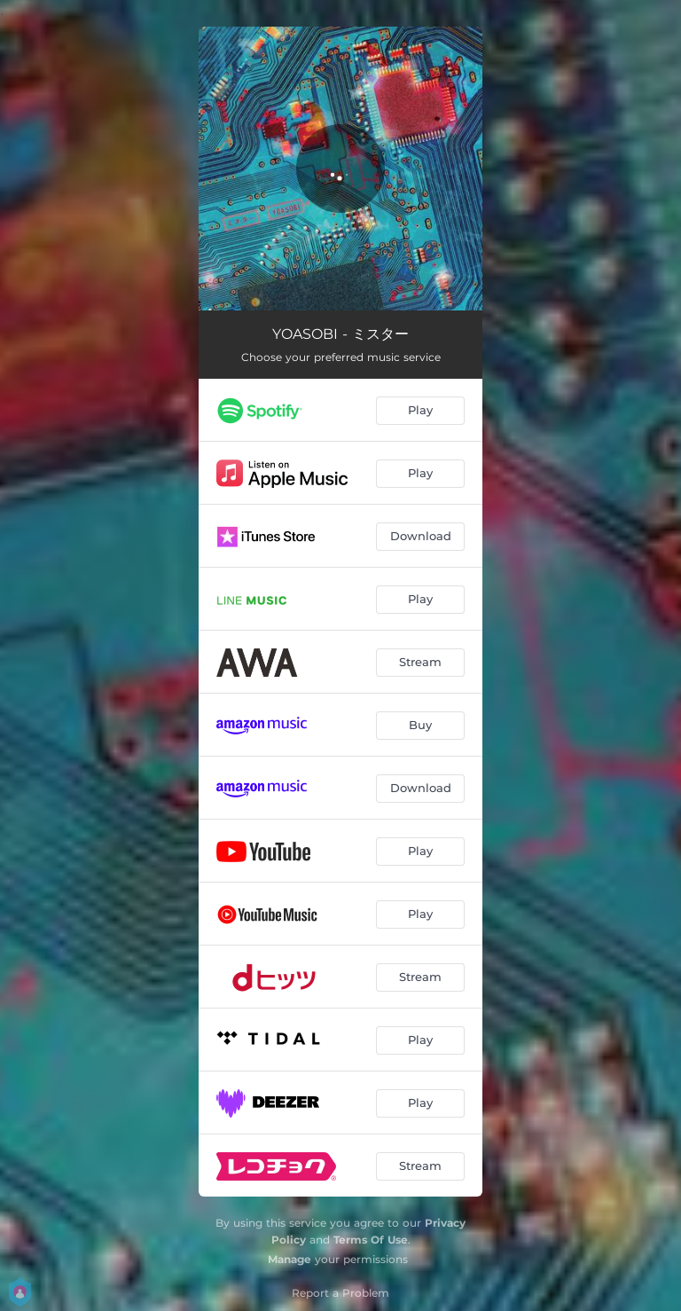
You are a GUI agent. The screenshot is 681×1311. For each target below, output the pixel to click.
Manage (289, 1259)
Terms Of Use (370, 1239)
